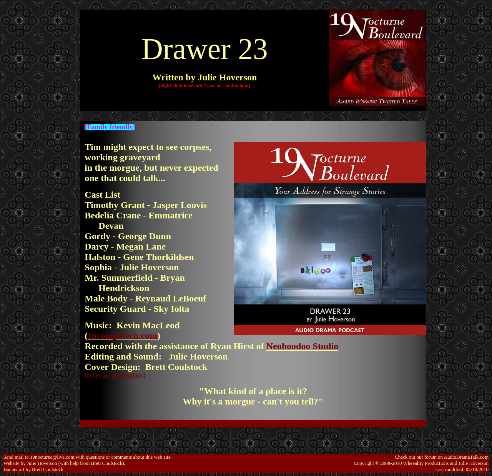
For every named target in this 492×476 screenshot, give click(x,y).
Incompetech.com (122, 336)
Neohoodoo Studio (302, 346)
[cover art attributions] (115, 375)
